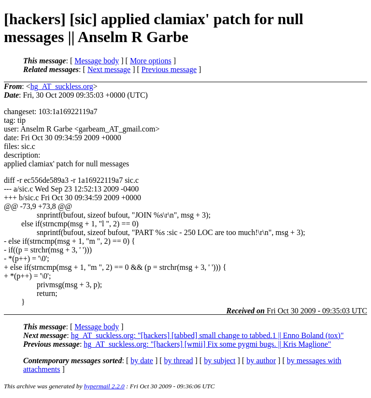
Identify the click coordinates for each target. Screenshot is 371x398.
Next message (108, 69)
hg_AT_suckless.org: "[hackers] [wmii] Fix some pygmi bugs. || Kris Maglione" (207, 344)
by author (261, 360)
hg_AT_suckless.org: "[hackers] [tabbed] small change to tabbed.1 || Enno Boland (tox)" (207, 335)
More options (150, 61)
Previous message (169, 69)
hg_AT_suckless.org (61, 86)
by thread (178, 360)
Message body (96, 61)
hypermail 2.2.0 (104, 386)
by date (141, 360)
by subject (219, 360)
